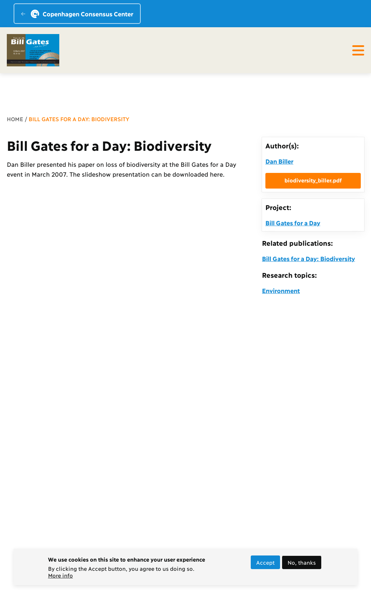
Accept (265, 564)
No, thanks (302, 564)
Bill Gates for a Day (292, 222)
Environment (281, 290)
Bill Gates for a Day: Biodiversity (308, 258)
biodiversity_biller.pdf (313, 180)
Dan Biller (279, 161)
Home (15, 118)
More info (60, 577)
